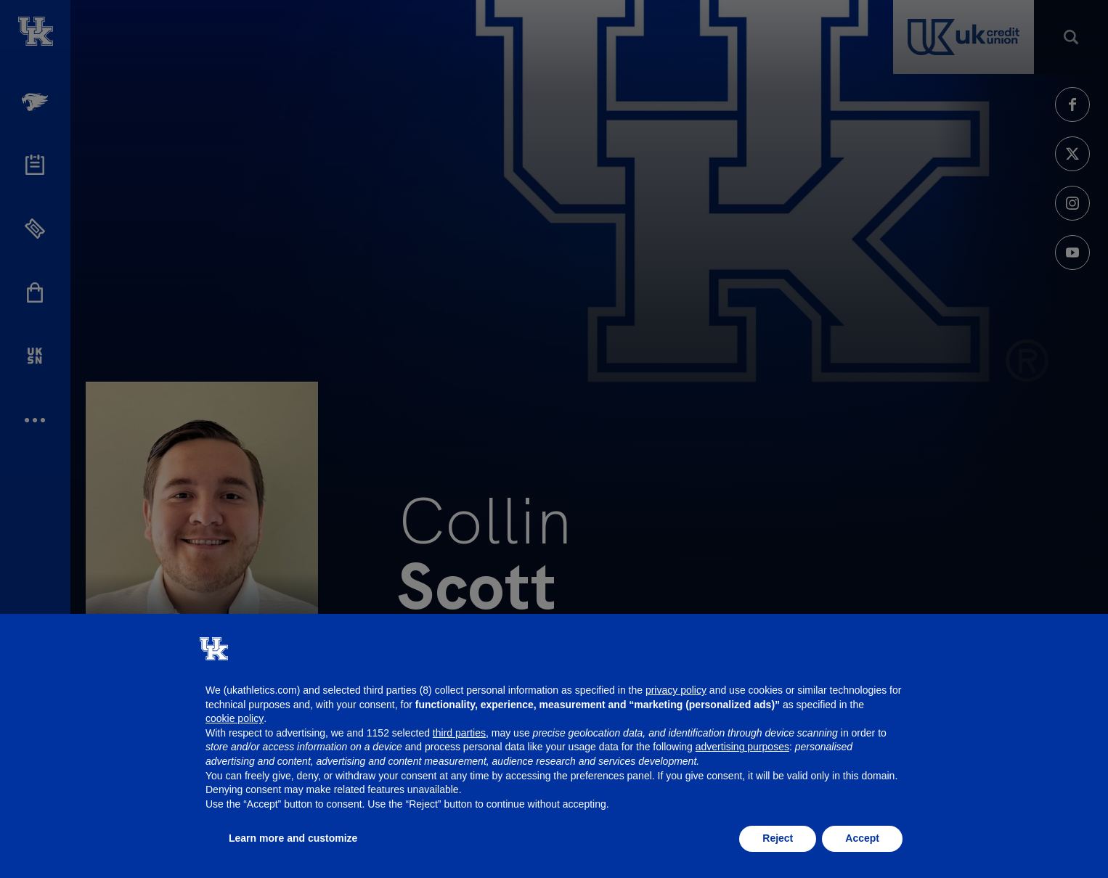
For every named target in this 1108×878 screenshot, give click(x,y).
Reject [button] (777, 838)
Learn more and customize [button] (293, 838)
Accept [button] (862, 838)
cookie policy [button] (234, 718)
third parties (459, 733)
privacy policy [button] (675, 690)
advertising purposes (742, 746)
